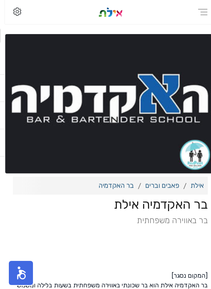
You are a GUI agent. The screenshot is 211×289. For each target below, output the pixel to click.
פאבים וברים (157, 185)
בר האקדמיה (111, 185)
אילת (192, 185)
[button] (16, 273)
